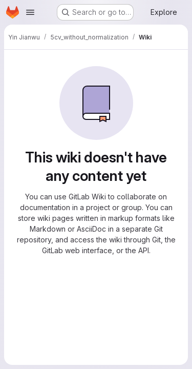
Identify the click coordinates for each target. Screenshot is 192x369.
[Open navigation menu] (30, 12)
